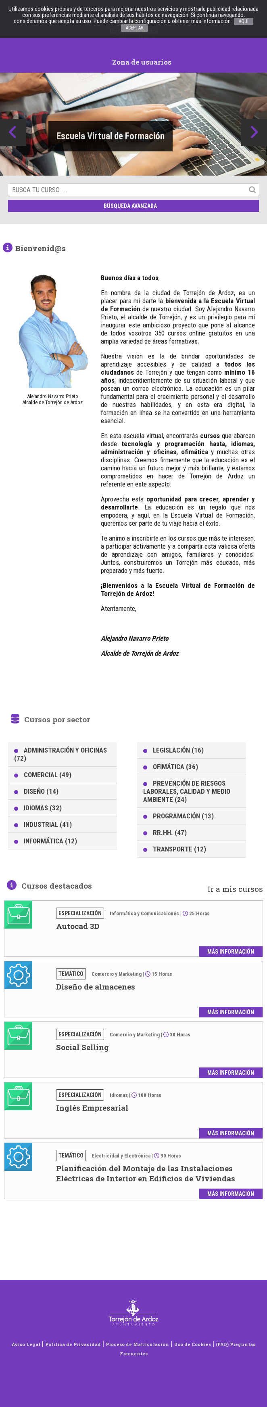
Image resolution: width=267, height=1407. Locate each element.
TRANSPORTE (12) (179, 849)
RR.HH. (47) (170, 832)
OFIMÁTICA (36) (175, 767)
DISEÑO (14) (41, 791)
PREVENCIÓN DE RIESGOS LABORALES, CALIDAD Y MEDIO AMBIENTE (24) (186, 791)
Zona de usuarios (135, 62)
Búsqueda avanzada (134, 206)
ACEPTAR (134, 28)
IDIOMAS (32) (43, 808)
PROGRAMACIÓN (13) (183, 816)
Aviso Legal (26, 1344)
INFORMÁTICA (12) (50, 841)
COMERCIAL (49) (47, 775)
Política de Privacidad (73, 1344)
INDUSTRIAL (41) (48, 824)
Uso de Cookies (192, 1344)
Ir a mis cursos (235, 889)
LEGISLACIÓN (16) (178, 750)
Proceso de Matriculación (137, 1344)
